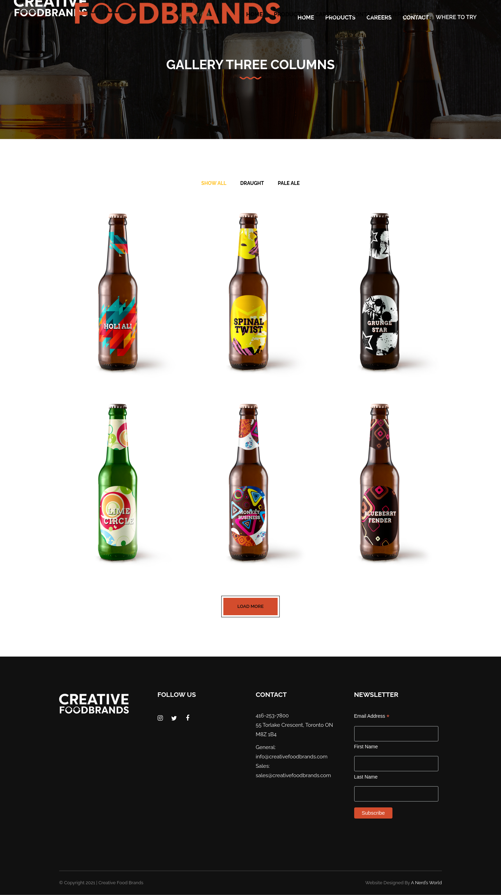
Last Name (366, 777)
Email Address (372, 716)
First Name (366, 746)
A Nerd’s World (426, 882)
